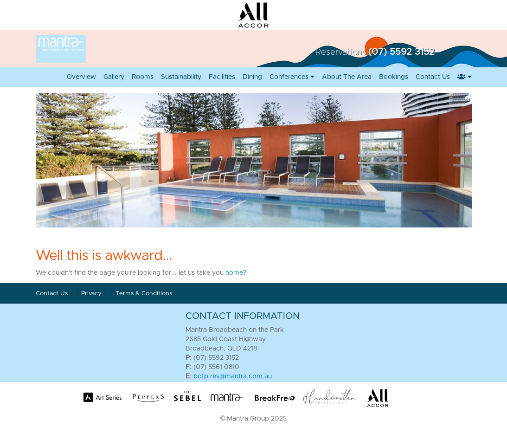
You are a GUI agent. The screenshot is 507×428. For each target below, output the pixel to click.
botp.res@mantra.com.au (232, 376)
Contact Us (433, 77)
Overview (81, 77)
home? (235, 273)
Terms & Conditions (144, 294)
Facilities (222, 77)
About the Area (347, 77)
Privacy (92, 294)
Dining (252, 77)
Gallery (113, 77)
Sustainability (181, 77)
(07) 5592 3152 (401, 52)
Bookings (393, 77)
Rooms (143, 77)
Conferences (292, 77)
